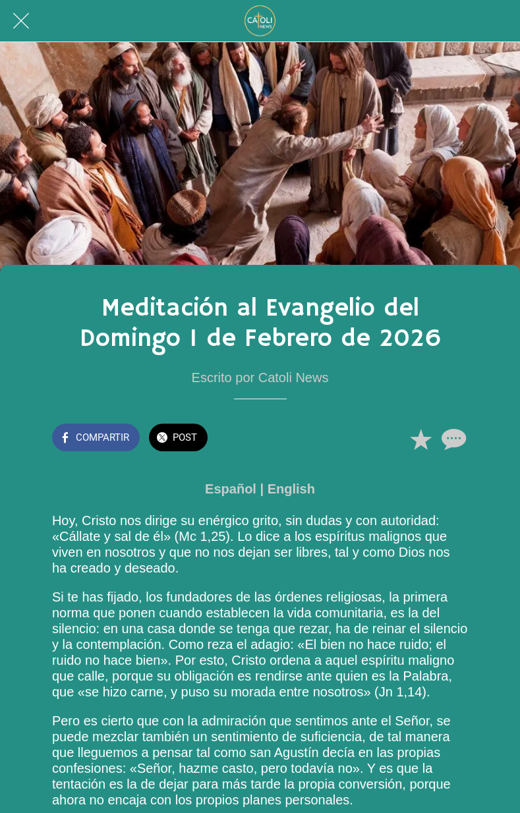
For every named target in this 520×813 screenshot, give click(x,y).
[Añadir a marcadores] (420, 439)
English (291, 489)
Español (230, 489)
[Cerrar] (21, 21)
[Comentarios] (452, 439)
